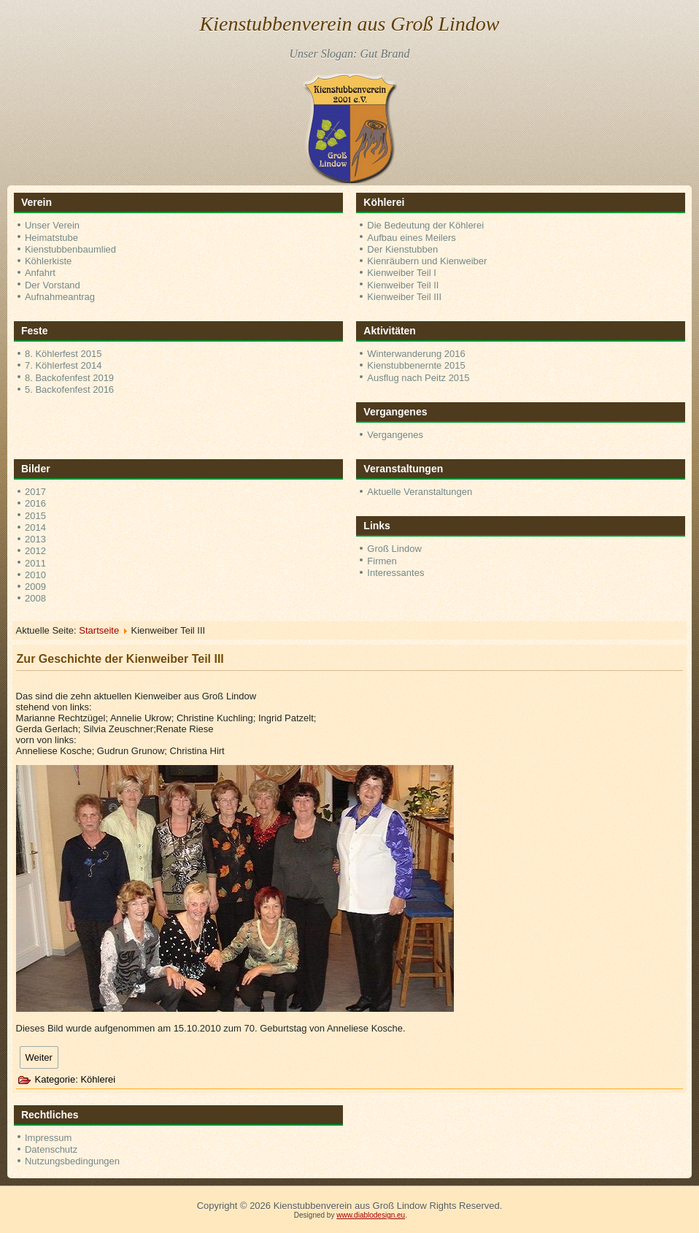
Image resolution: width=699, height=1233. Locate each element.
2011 (35, 563)
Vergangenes (395, 434)
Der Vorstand (52, 285)
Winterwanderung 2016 (416, 353)
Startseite (99, 630)
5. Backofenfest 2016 (69, 389)
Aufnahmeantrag (60, 296)
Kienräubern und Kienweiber (427, 261)
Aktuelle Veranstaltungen (419, 491)
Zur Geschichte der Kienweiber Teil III (120, 659)
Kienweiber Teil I (401, 272)
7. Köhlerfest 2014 (63, 365)
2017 (35, 491)
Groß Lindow (394, 548)
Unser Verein (52, 225)
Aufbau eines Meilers (411, 237)
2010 (35, 574)
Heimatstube (51, 237)
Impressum (48, 1137)
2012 (35, 550)
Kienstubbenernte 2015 (416, 365)
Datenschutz (51, 1149)
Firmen (381, 561)
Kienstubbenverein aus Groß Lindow (350, 23)
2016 (35, 503)
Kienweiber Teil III (404, 296)
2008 (35, 598)
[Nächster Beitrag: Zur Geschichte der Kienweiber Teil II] (39, 1057)
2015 (35, 515)
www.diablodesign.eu (370, 1215)
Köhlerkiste (48, 261)
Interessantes (395, 572)
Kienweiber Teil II (403, 285)
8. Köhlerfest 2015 (63, 353)
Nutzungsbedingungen (72, 1161)
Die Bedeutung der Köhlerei (425, 225)
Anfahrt (40, 272)
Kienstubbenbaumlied (70, 249)
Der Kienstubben (402, 249)
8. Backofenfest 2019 (69, 377)
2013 (35, 539)
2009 (35, 586)
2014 (35, 527)
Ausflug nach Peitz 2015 (418, 377)
